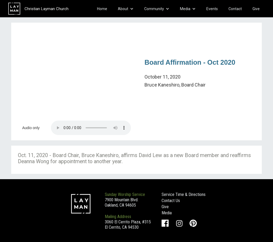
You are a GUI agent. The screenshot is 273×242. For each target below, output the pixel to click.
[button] (126, 9)
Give (256, 9)
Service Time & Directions (184, 194)
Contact (235, 9)
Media (167, 212)
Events (212, 9)
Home (102, 9)
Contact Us (171, 200)
